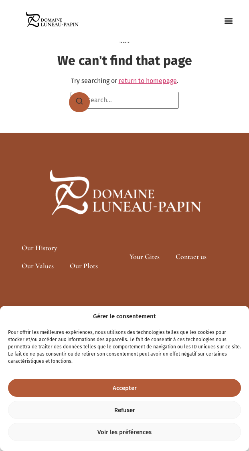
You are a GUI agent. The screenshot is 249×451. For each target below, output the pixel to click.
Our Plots (84, 265)
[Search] (79, 102)
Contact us (191, 256)
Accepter (125, 388)
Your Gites (145, 256)
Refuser (124, 410)
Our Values (38, 265)
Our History (39, 247)
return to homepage (148, 81)
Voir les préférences (124, 432)
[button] (228, 21)
